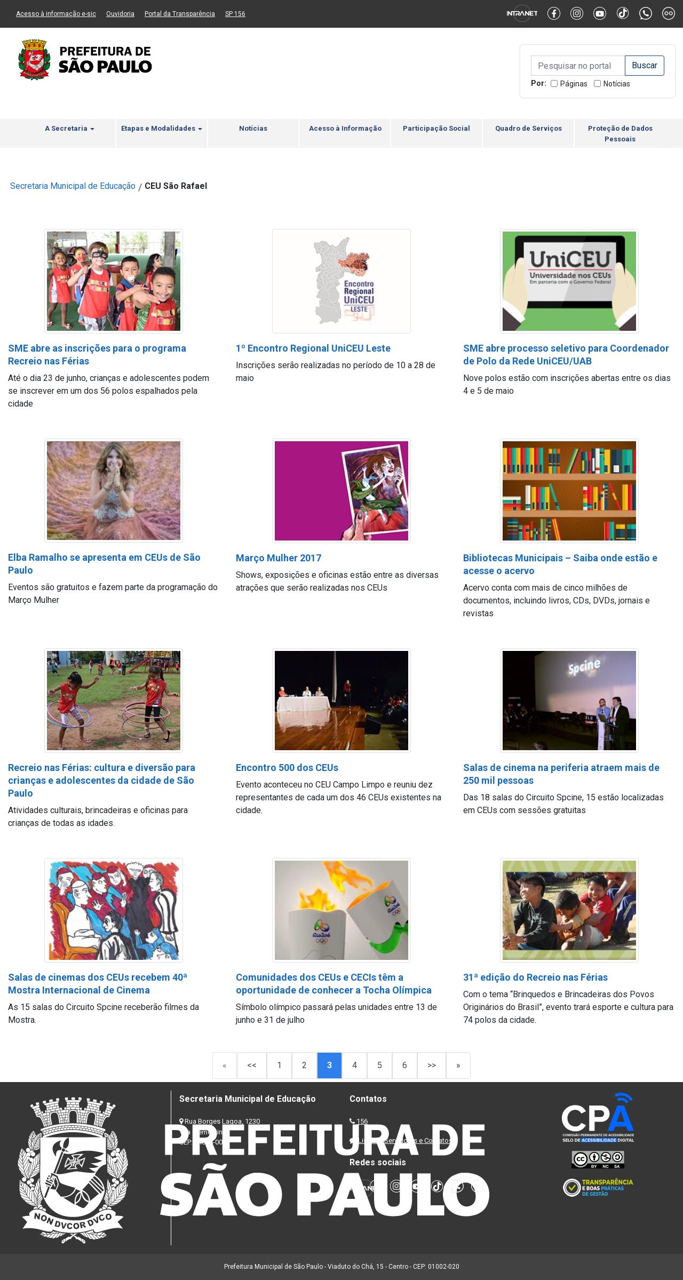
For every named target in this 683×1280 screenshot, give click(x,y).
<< (252, 1065)
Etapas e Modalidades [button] (161, 128)
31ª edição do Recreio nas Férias (535, 977)
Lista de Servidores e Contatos (405, 1140)
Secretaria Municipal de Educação (73, 186)
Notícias (616, 84)
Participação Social (436, 128)
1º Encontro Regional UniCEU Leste (313, 348)
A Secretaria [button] (69, 128)
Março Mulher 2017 (278, 557)
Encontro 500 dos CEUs (287, 767)
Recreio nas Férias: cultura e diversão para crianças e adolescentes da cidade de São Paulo (101, 780)
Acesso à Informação (345, 128)
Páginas (573, 84)
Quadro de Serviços (528, 128)
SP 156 (235, 14)
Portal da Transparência (180, 14)
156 (362, 1121)
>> (431, 1065)
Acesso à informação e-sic (56, 14)
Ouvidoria (120, 14)
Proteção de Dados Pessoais (620, 133)
